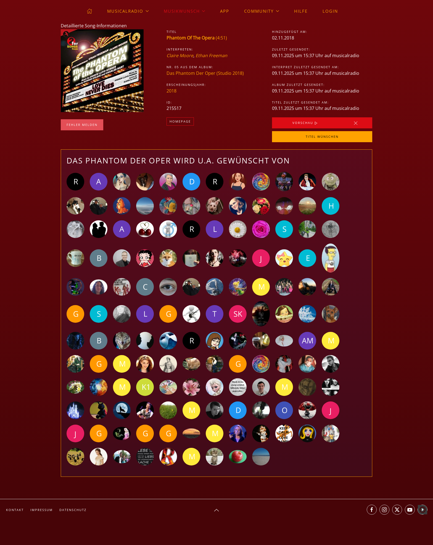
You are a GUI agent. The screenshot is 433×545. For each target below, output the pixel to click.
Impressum (41, 510)
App (224, 11)
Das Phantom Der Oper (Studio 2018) (205, 73)
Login (330, 11)
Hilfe (301, 11)
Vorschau (305, 123)
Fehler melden (82, 125)
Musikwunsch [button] (184, 11)
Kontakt (15, 510)
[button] (216, 510)
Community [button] (261, 11)
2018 (171, 91)
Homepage (180, 121)
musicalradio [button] (128, 11)
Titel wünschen (322, 136)
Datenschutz (72, 510)
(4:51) (197, 38)
